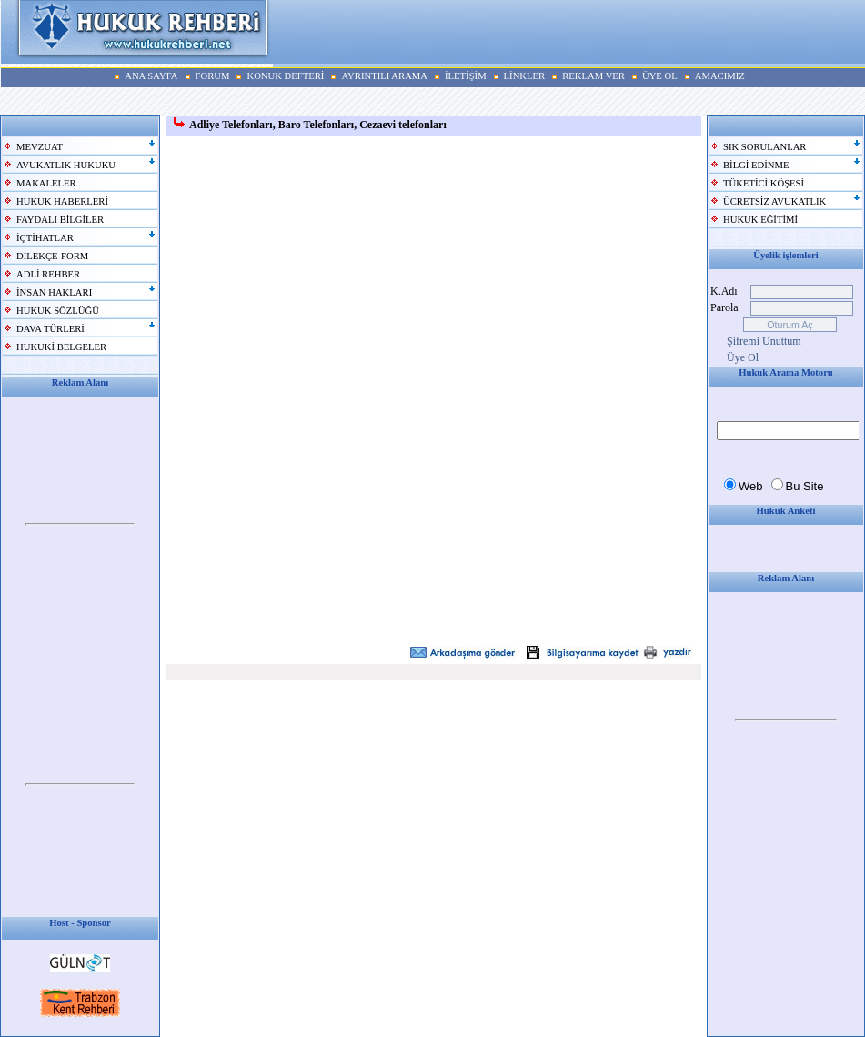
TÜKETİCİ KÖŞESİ (763, 183)
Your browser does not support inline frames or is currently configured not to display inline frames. (80, 525)
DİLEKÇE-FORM (52, 256)
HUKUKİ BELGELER (61, 347)
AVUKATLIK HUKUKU (66, 165)
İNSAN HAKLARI (54, 292)
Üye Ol (743, 357)
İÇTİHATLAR (45, 238)
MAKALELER (46, 183)
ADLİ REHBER (48, 274)
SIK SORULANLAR (764, 147)
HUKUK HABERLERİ (62, 201)
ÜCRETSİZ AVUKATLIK (774, 201)
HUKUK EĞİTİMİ (760, 220)
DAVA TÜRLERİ (50, 329)
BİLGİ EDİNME (756, 165)
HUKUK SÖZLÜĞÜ (57, 311)
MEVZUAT (39, 147)
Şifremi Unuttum (764, 341)
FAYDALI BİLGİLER (60, 220)
